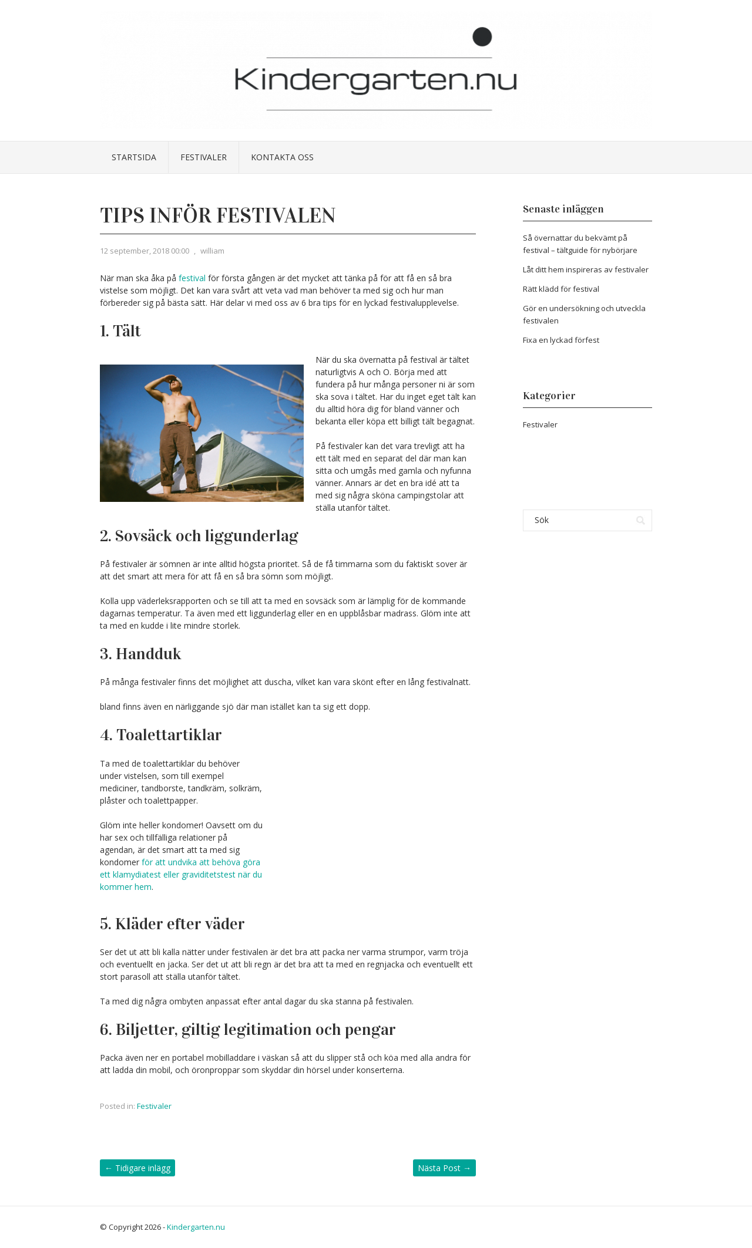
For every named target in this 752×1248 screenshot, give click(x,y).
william (212, 250)
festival (192, 278)
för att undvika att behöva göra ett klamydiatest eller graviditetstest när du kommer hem (181, 874)
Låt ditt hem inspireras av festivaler (586, 269)
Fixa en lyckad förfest (561, 340)
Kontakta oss (282, 157)
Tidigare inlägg (137, 1167)
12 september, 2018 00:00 (144, 250)
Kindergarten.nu (196, 1227)
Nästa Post (444, 1167)
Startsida (134, 157)
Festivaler (203, 157)
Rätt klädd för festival (561, 289)
